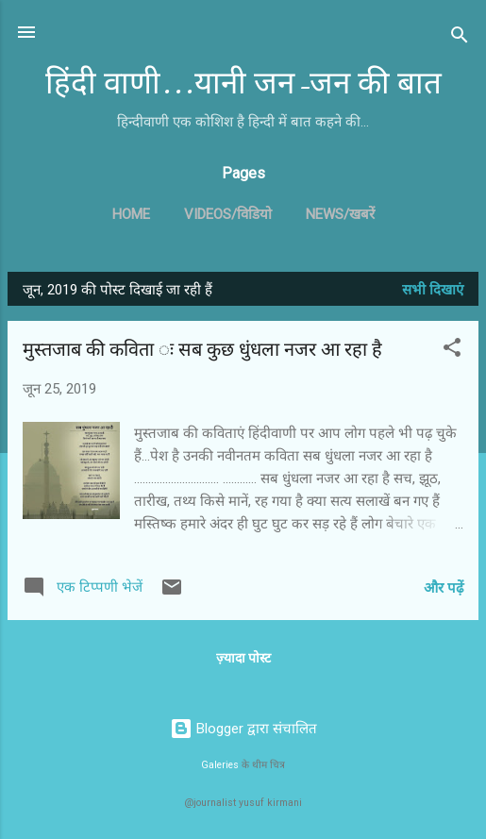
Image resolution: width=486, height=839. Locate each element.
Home (131, 214)
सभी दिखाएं (432, 289)
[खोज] (459, 38)
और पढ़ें (443, 587)
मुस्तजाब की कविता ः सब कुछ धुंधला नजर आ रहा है (202, 349)
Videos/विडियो (228, 214)
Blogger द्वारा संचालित (243, 728)
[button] (452, 350)
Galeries (220, 765)
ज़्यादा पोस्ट (243, 657)
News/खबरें (340, 214)
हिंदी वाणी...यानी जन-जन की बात (243, 83)
